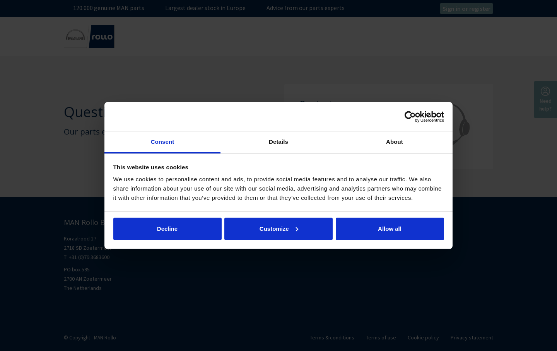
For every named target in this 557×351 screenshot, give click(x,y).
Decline (167, 228)
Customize (279, 228)
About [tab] (394, 141)
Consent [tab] (162, 141)
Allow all (390, 228)
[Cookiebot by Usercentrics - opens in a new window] (410, 117)
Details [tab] (278, 141)
